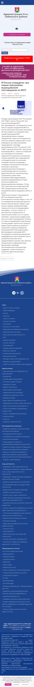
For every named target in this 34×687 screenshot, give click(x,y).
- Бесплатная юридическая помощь (12, 551)
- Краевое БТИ (6, 562)
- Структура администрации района (12, 379)
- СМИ (4, 337)
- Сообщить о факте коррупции (11, 459)
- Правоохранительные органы (11, 332)
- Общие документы (8, 531)
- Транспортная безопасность (11, 596)
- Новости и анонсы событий (10, 308)
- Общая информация (8, 310)
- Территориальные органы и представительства (16, 403)
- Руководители (6, 376)
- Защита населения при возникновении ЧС (15, 406)
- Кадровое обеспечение (9, 387)
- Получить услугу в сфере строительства (14, 495)
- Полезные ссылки (8, 529)
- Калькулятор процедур (9, 521)
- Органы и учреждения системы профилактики (16, 570)
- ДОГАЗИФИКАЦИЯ (8, 581)
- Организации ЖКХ (8, 345)
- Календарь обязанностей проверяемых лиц (15, 359)
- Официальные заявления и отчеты (13, 395)
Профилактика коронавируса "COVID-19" (17, 59)
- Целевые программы (8, 340)
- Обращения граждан (8, 398)
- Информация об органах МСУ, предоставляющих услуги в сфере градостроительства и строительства (17, 471)
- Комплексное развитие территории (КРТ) (14, 539)
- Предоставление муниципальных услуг (14, 400)
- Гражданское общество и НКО (11, 422)
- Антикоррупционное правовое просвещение (16, 436)
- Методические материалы (10, 439)
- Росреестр (5, 419)
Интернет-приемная (17, 34)
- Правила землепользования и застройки (14, 518)
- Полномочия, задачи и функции (11, 382)
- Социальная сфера (8, 556)
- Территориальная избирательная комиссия (15, 329)
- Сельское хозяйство (8, 343)
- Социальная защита (8, 559)
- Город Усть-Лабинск (8, 318)
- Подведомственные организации (12, 392)
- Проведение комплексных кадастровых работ (16, 599)
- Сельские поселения (8, 321)
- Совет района (6, 324)
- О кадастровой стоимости (10, 575)
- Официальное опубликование (11, 361)
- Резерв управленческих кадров (11, 390)
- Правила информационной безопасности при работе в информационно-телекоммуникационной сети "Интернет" (17, 604)
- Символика (5, 316)
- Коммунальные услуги (9, 567)
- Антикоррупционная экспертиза (12, 434)
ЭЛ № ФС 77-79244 (23, 640)
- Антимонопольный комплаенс (11, 353)
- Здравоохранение (8, 554)
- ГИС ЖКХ (5, 578)
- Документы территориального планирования (16, 482)
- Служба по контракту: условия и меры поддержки (17, 364)
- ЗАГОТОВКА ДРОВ (8, 583)
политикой (16, 682)
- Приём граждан (7, 565)
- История (5, 313)
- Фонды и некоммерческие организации (14, 413)
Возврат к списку (7, 259)
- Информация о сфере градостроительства (15, 467)
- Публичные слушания (9, 351)
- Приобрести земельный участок (12, 492)
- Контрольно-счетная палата (11, 326)
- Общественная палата (9, 356)
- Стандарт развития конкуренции (12, 348)
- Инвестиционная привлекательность (13, 335)
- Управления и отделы (9, 384)
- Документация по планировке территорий (15, 490)
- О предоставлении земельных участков (14, 573)
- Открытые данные (8, 416)
